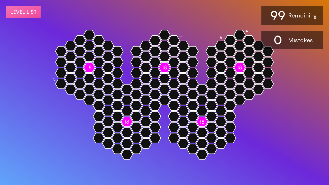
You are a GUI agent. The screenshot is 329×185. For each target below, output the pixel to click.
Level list (23, 12)
